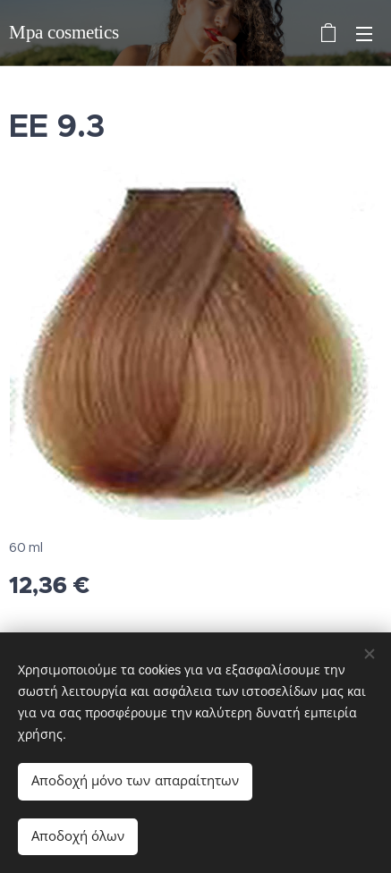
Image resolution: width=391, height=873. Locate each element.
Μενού (364, 34)
